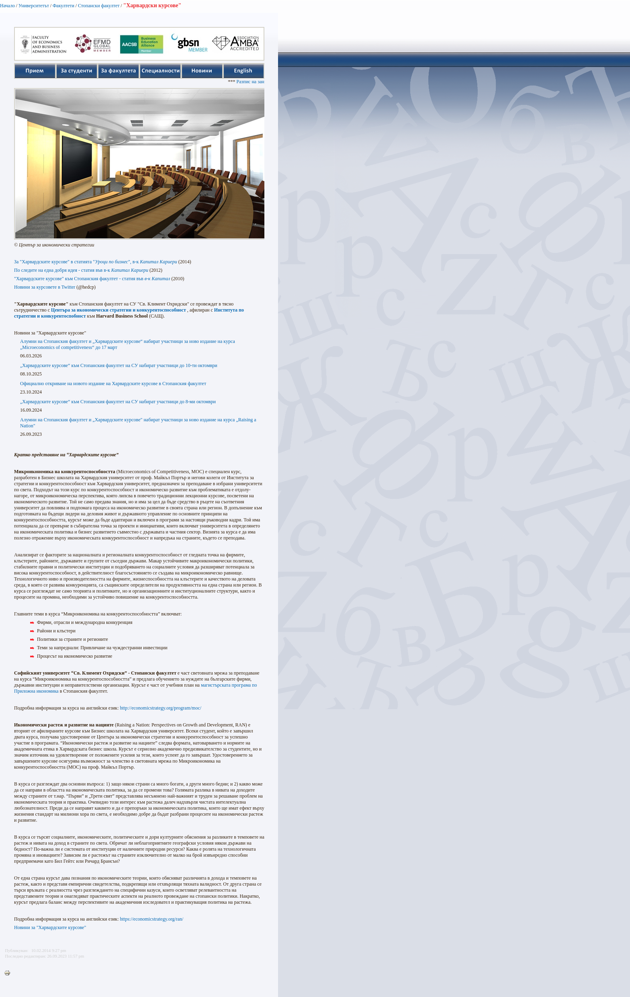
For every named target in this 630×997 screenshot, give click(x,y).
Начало (7, 5)
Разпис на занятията (261, 81)
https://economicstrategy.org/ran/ (151, 919)
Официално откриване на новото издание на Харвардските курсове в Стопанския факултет (113, 383)
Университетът (33, 5)
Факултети (63, 5)
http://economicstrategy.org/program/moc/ (160, 708)
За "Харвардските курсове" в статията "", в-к (95, 262)
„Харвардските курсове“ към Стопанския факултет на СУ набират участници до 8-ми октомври (118, 401)
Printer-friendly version (9, 973)
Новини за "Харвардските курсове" (50, 927)
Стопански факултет (99, 5)
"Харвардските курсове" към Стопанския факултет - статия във (92, 278)
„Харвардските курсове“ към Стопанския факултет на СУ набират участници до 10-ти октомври (118, 365)
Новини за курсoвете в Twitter (44, 287)
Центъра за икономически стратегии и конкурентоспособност (118, 310)
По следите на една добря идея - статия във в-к (81, 270)
